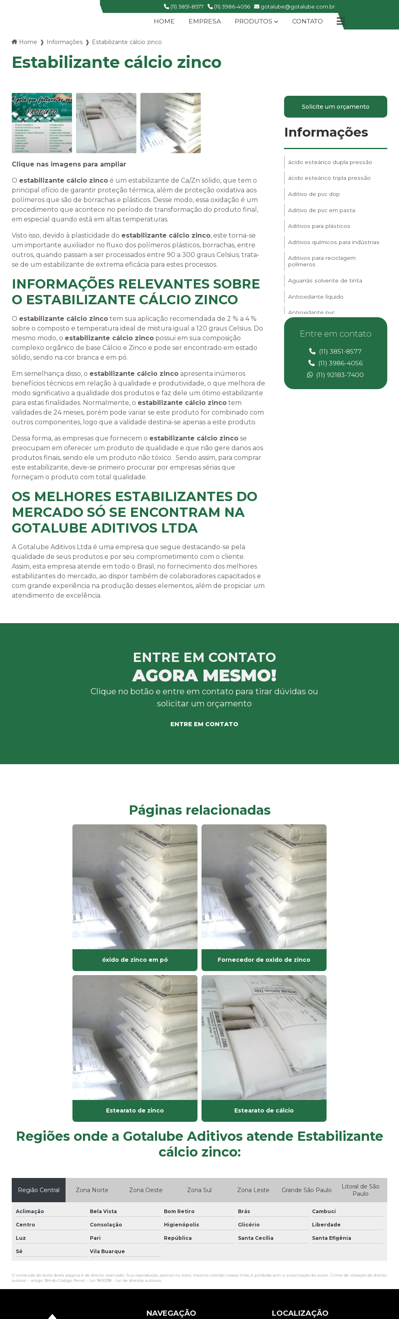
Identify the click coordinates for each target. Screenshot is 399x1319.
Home (161, 21)
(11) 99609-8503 (297, 1227)
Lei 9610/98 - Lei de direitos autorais (125, 1096)
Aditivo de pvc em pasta (322, 213)
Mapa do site (164, 1205)
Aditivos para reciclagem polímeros (322, 268)
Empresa (202, 21)
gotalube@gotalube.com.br (294, 6)
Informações (65, 42)
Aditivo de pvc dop (314, 196)
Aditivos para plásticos (319, 230)
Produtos (253, 21)
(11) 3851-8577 (184, 6)
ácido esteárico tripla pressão (328, 179)
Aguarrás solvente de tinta (325, 289)
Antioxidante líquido (316, 306)
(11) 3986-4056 (229, 6)
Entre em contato (204, 724)
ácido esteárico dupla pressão (329, 162)
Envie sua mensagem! (315, 1256)
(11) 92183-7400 (336, 375)
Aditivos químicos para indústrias (333, 247)
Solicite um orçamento (335, 107)
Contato (309, 21)
